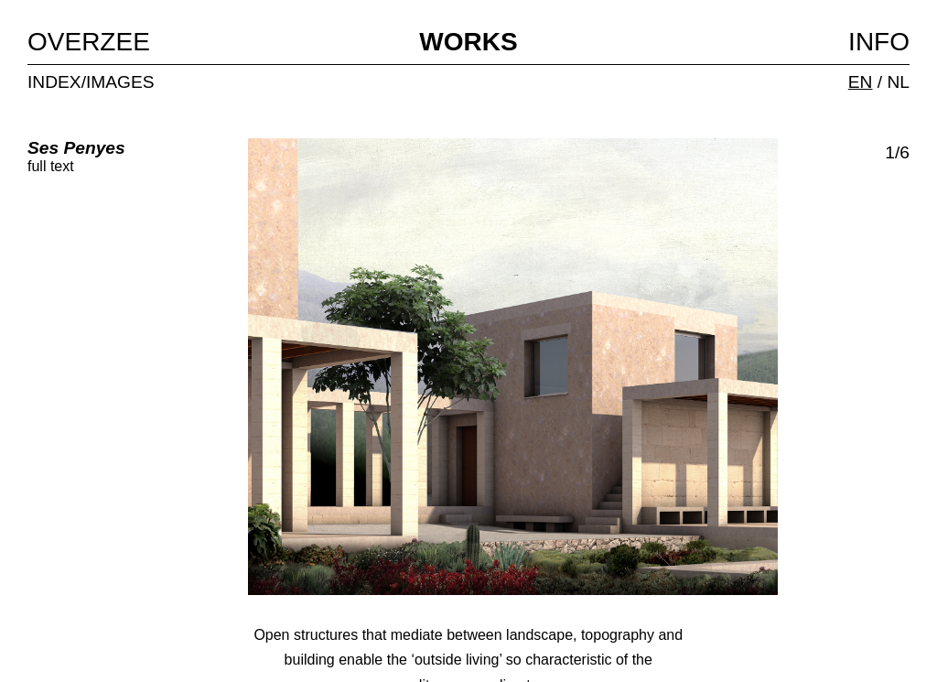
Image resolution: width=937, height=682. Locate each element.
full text (50, 166)
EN (860, 82)
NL (898, 82)
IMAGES (120, 82)
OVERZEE (88, 41)
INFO (879, 41)
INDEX (54, 82)
